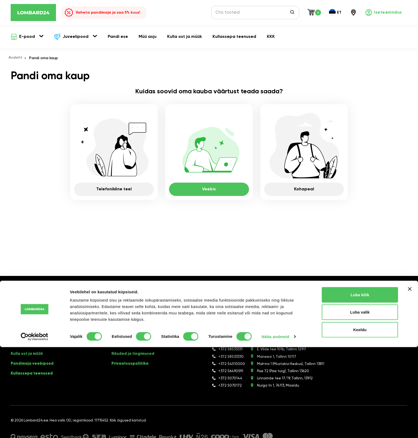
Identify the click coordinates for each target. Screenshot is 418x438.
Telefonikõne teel (114, 189)
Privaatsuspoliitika (130, 364)
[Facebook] (132, 297)
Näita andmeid (275, 427)
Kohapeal (304, 189)
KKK (115, 339)
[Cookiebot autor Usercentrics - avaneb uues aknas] (34, 428)
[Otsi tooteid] (251, 12)
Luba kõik (360, 385)
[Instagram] (140, 297)
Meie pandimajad (129, 347)
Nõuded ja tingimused (134, 356)
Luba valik (359, 403)
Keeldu (360, 420)
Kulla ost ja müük (28, 356)
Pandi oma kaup (27, 339)
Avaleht (18, 58)
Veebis (209, 189)
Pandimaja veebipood (33, 364)
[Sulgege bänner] (410, 380)
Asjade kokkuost (28, 347)
